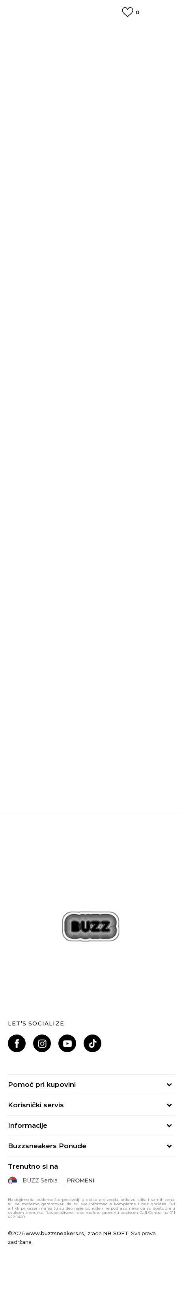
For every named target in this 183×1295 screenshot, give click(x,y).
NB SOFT (116, 1233)
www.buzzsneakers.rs (55, 1233)
